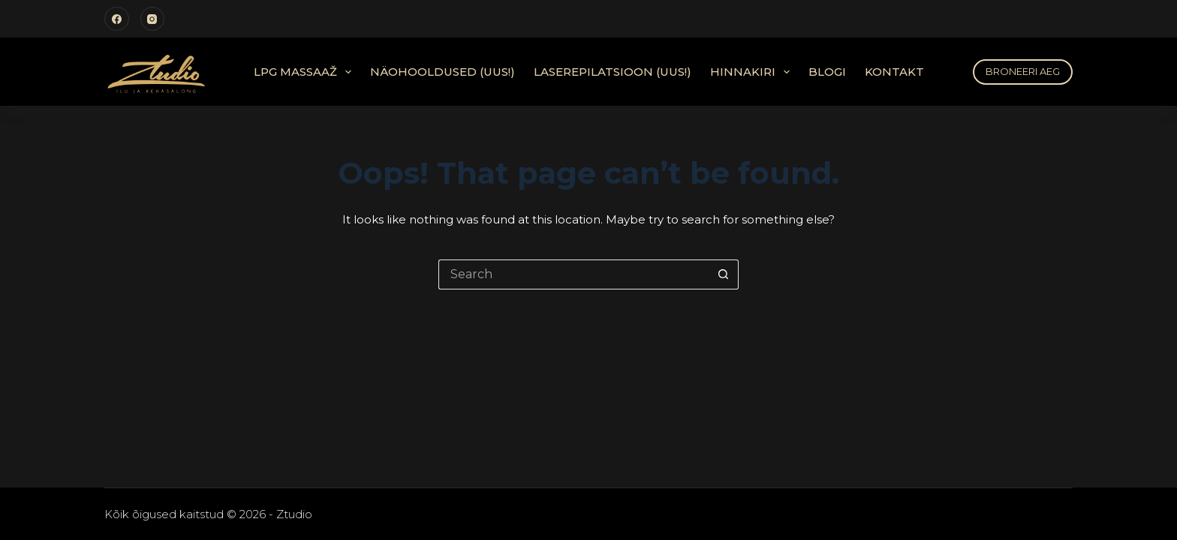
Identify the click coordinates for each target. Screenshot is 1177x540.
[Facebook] (116, 19)
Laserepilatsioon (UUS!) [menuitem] (612, 71)
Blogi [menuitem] (827, 71)
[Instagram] (152, 19)
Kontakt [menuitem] (894, 71)
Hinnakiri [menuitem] (753, 72)
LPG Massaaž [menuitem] (305, 72)
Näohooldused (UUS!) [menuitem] (442, 71)
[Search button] (724, 275)
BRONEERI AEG (1023, 71)
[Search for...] (573, 275)
